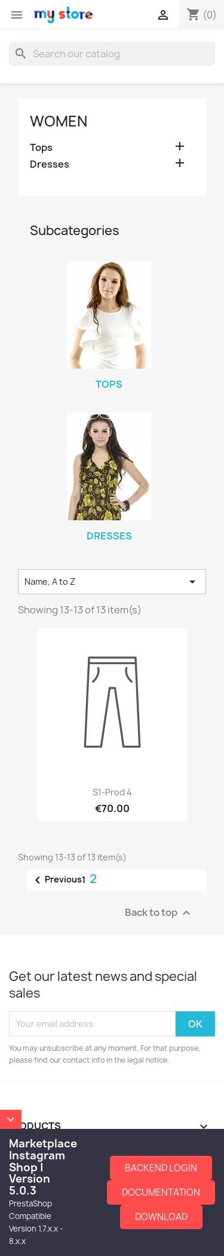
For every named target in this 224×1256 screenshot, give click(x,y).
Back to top (159, 912)
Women (58, 121)
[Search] (112, 54)
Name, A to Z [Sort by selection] (112, 582)
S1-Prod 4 (112, 792)
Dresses (49, 164)
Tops (41, 147)
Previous (56, 880)
